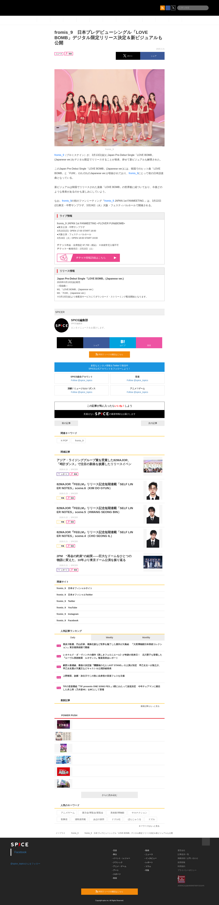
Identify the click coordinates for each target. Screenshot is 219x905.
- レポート (148, 862)
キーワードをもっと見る (150, 826)
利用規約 (181, 866)
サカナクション (138, 812)
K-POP (63, 440)
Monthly (146, 637)
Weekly (109, 637)
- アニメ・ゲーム (119, 866)
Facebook (20, 852)
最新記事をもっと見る (151, 706)
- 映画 (114, 878)
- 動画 (146, 850)
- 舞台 (114, 854)
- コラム (147, 866)
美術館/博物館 (116, 812)
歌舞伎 (62, 819)
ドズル (150, 819)
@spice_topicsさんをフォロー (25, 863)
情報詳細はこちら (96, 257)
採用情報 (181, 862)
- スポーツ (116, 874)
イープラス (60, 833)
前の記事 (63, 423)
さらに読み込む (118, 795)
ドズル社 (115, 819)
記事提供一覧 (183, 854)
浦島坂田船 (79, 819)
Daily (72, 637)
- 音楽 (114, 850)
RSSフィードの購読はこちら (111, 354)
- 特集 (146, 870)
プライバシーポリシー (187, 870)
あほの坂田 (97, 819)
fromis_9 (59, 155)
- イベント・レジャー (121, 858)
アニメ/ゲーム (66, 812)
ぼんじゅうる (133, 819)
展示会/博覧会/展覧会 (91, 812)
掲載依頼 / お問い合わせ (188, 858)
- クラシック (117, 862)
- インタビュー (150, 858)
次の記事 (155, 423)
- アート (115, 870)
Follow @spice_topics (81, 380)
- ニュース (148, 854)
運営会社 (181, 850)
